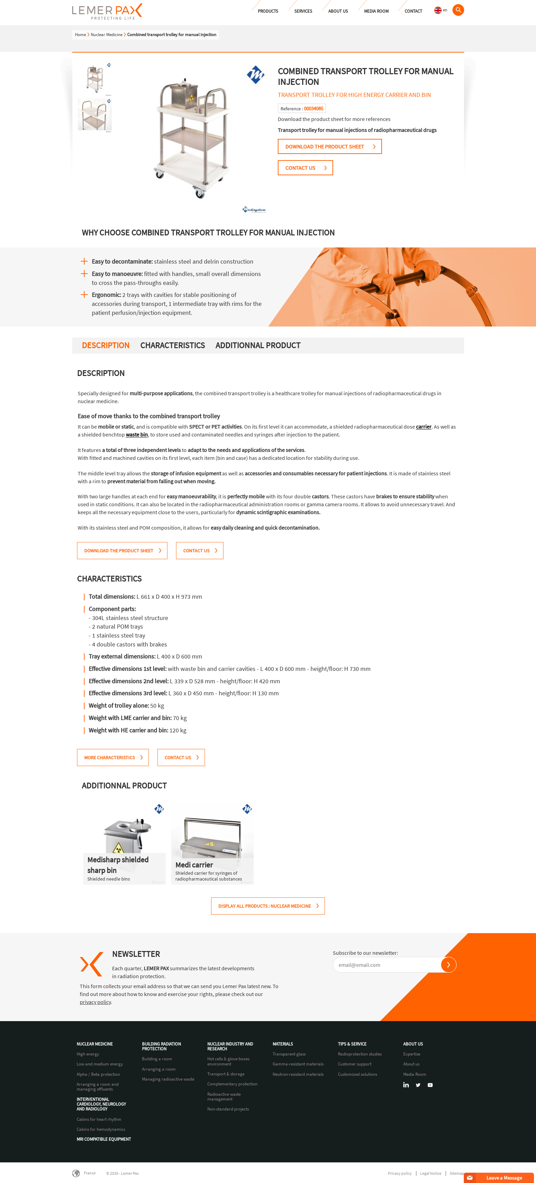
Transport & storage (225, 1074)
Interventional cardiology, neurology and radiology (101, 1104)
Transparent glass (289, 1054)
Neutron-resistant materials (298, 1074)
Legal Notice (430, 1173)
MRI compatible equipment (104, 1139)
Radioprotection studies (360, 1054)
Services (303, 11)
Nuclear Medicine (106, 34)
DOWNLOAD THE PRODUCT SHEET (324, 146)
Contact (413, 11)
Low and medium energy (100, 1064)
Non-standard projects (228, 1109)
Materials (283, 1044)
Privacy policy (400, 1173)
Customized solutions (357, 1074)
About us (338, 11)
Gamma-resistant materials (298, 1064)
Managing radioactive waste (168, 1079)
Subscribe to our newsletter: (365, 952)
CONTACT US (300, 167)
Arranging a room (159, 1069)
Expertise (411, 1054)
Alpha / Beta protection (98, 1074)
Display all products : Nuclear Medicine (264, 906)
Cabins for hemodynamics (101, 1129)
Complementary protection (232, 1084)
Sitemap (457, 1173)
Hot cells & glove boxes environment (228, 1061)
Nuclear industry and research (230, 1047)
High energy (88, 1054)
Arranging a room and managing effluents (98, 1087)
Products (268, 11)
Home (80, 34)
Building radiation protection (161, 1047)
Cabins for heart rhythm (99, 1119)
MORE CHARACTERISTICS (109, 757)
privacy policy (95, 1001)
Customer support (354, 1064)
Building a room (157, 1059)
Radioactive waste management (224, 1097)
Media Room (376, 11)
